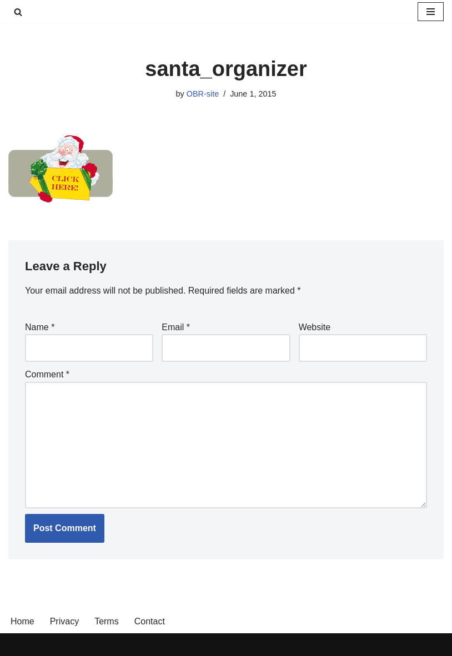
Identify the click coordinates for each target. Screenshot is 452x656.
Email (176, 327)
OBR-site (203, 93)
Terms (106, 621)
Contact (149, 621)
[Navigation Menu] (431, 11)
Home (22, 621)
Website (315, 327)
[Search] (18, 12)
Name (39, 327)
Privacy (64, 621)
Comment (47, 374)
